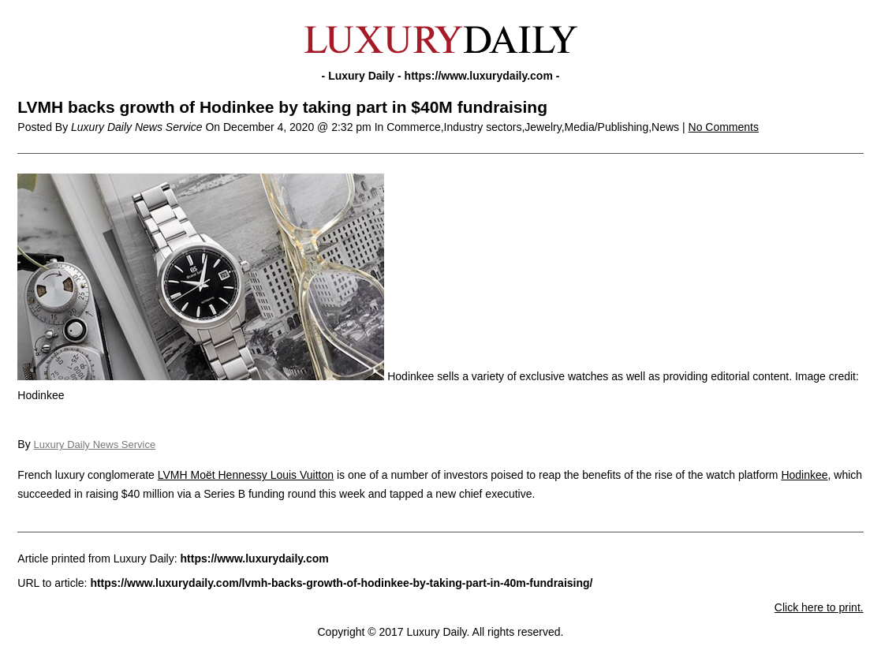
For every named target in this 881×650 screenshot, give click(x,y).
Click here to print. (819, 607)
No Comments (724, 127)
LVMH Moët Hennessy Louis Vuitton (246, 475)
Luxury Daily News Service (95, 444)
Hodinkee (804, 475)
